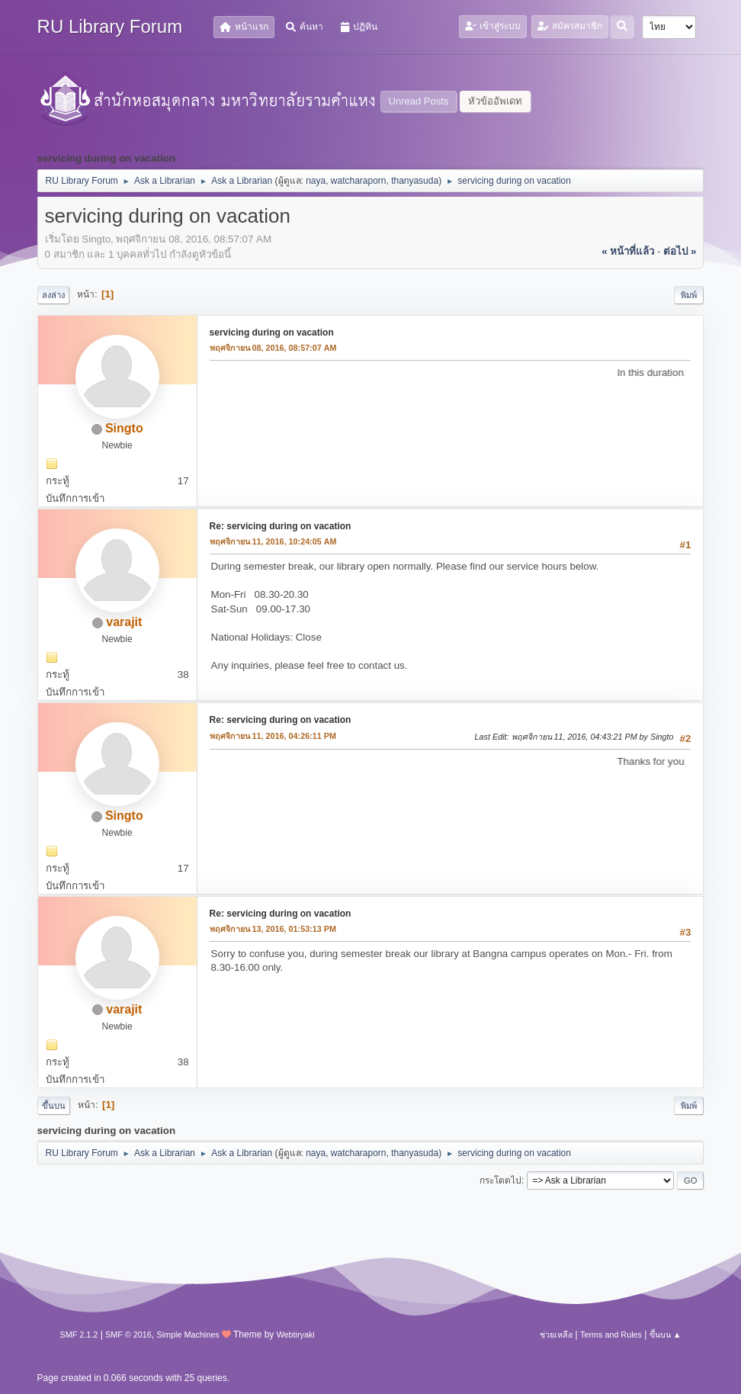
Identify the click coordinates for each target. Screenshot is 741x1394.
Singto (124, 428)
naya (316, 180)
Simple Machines (187, 1334)
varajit (124, 621)
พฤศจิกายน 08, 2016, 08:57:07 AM (273, 347)
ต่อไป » (679, 251)
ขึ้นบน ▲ (666, 1334)
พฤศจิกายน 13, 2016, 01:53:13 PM (273, 928)
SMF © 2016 (128, 1334)
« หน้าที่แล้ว (627, 251)
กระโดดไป (500, 1180)
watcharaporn (359, 180)
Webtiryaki (296, 1334)
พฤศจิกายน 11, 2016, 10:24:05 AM (273, 541)
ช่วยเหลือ (556, 1334)
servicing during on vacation (272, 332)
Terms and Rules (611, 1334)
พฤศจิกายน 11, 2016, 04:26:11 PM (273, 735)
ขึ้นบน (54, 1105)
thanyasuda (414, 180)
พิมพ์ (689, 295)
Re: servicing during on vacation (280, 526)
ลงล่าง (53, 295)
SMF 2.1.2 (79, 1334)
